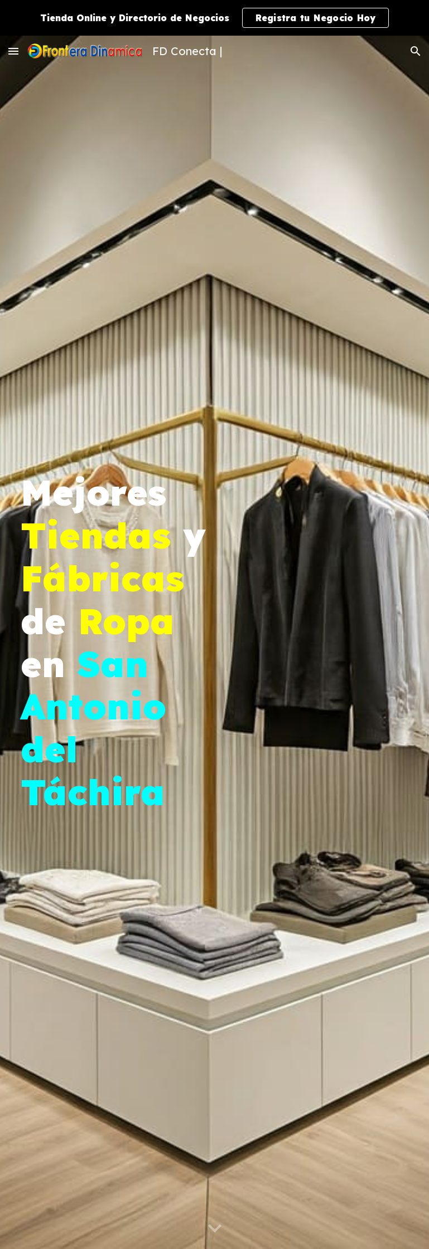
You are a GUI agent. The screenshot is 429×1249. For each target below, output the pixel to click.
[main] (114, 642)
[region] (214, 18)
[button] (13, 51)
